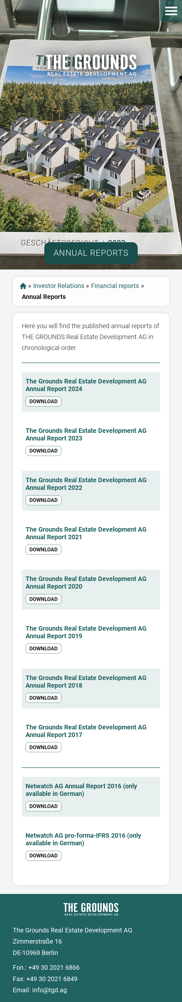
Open (171, 11)
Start (23, 286)
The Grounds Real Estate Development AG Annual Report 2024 (86, 385)
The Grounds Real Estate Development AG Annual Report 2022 (86, 484)
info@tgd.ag (49, 990)
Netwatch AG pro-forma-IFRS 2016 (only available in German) (83, 839)
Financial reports (115, 286)
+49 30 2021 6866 (54, 967)
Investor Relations (58, 286)
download (43, 401)
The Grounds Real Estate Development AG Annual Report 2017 (86, 731)
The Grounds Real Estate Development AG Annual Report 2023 (86, 434)
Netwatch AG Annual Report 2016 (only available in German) (81, 790)
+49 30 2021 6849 (51, 979)
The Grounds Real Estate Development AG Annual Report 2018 (86, 681)
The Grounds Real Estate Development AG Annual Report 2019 (86, 632)
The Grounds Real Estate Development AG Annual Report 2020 (86, 582)
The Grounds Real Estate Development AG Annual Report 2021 (86, 533)
